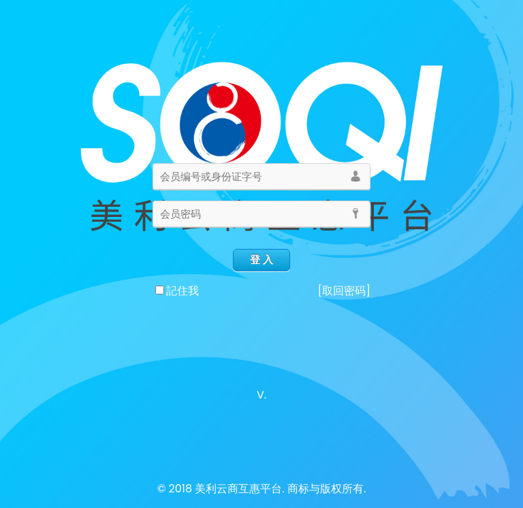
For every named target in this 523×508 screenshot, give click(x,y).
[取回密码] (343, 291)
